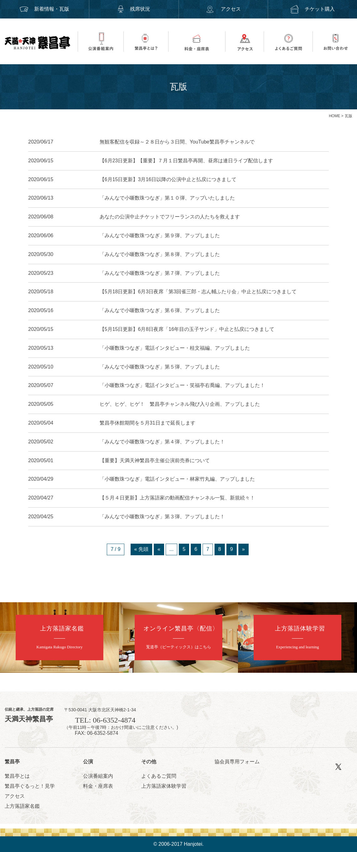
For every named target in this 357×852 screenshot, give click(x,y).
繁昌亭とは (17, 776)
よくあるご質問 (158, 776)
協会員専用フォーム (237, 761)
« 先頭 (141, 549)
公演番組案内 (98, 776)
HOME (334, 116)
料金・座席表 (98, 786)
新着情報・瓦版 (44, 9)
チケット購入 (312, 9)
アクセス (223, 9)
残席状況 (134, 9)
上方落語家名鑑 (22, 806)
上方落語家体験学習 (163, 786)
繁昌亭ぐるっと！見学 (30, 786)
